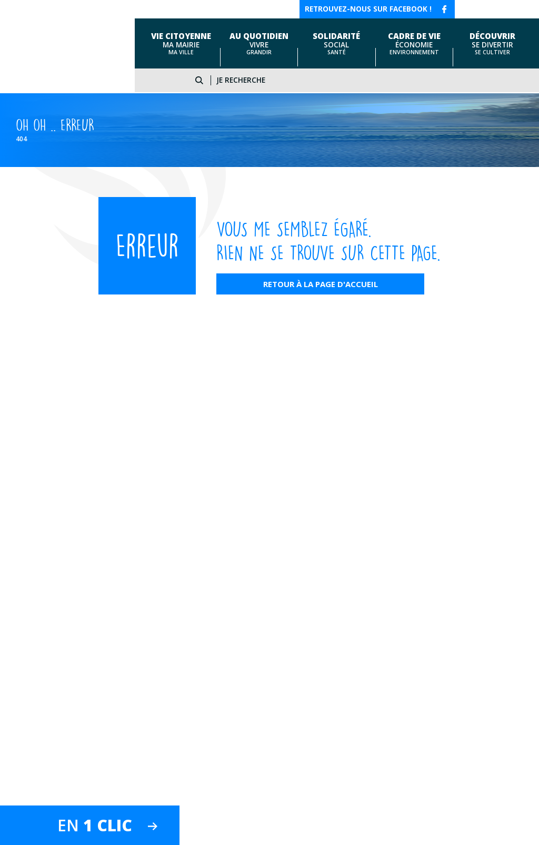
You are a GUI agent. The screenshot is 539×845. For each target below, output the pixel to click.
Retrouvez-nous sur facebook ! (368, 9)
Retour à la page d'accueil (320, 284)
